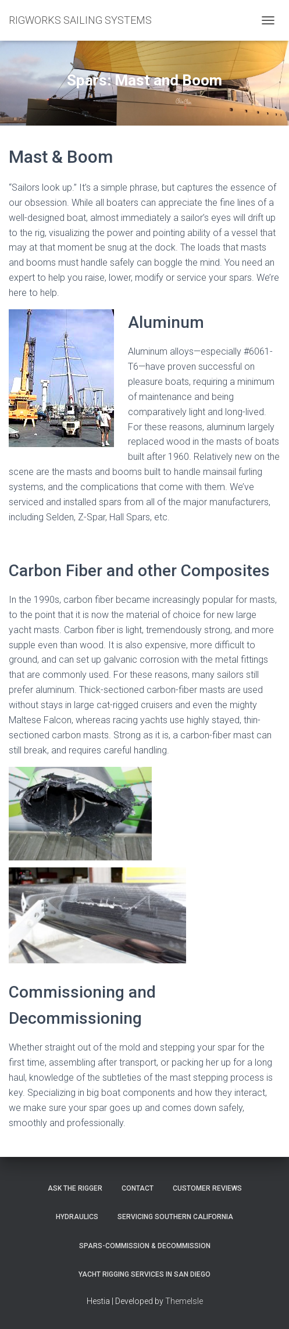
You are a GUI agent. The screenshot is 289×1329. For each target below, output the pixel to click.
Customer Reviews (207, 1188)
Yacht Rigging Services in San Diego (144, 1274)
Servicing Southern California (175, 1217)
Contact (138, 1188)
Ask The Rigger (75, 1188)
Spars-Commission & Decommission (144, 1246)
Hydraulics (77, 1217)
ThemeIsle (184, 1301)
